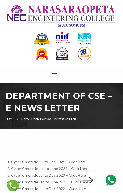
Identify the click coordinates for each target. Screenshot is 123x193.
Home (10, 118)
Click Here (77, 161)
